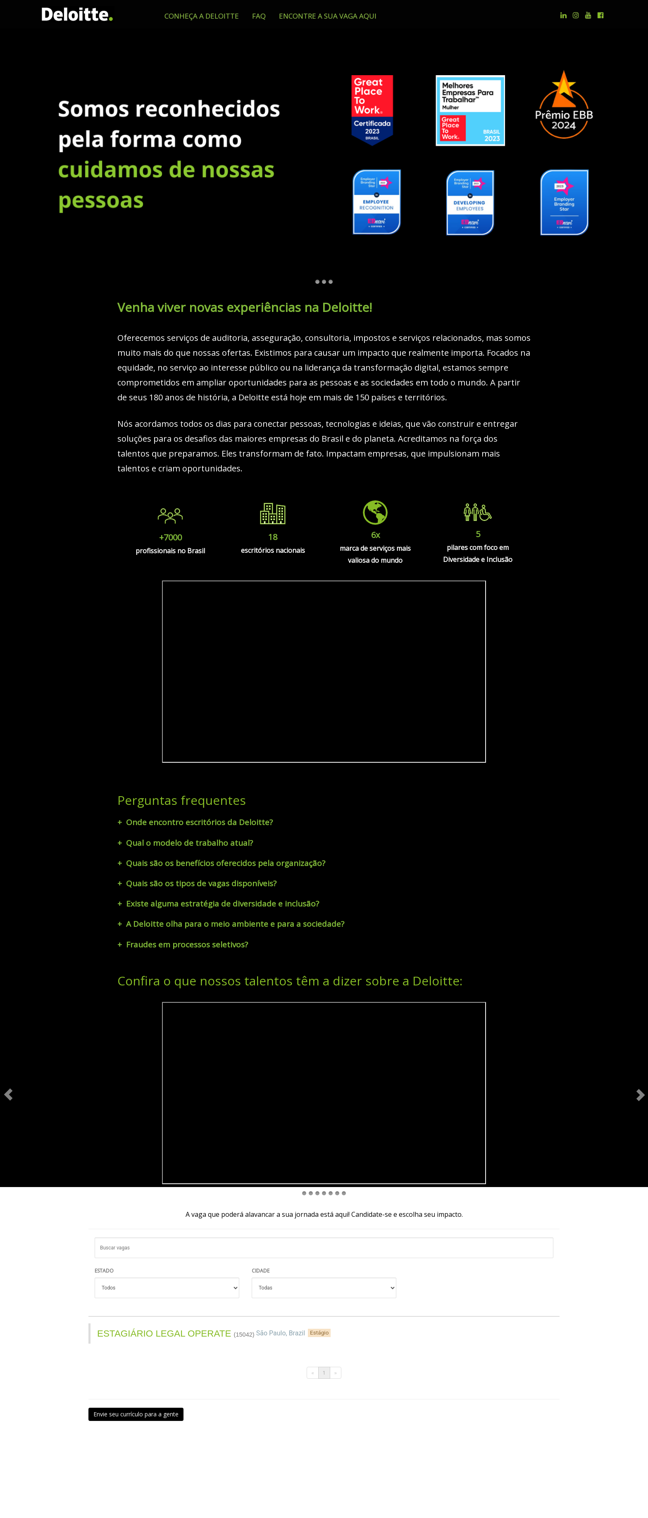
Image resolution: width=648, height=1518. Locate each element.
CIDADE (260, 1243)
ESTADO (104, 1243)
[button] (201, 16)
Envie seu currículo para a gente (136, 1387)
